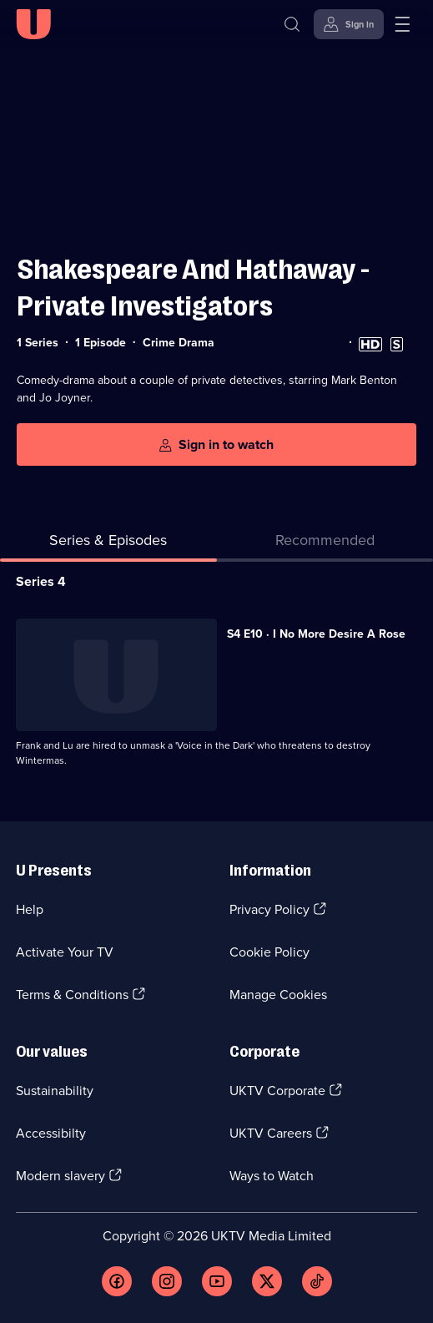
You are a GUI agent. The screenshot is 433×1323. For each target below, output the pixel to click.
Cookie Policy (269, 952)
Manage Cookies (278, 994)
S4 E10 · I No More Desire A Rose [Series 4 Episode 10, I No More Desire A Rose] (316, 634)
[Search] (292, 24)
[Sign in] (349, 24)
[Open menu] (402, 24)
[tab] (325, 543)
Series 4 (41, 581)
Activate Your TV (64, 952)
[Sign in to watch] (216, 444)
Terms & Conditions (72, 994)
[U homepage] (33, 24)
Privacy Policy (269, 909)
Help (29, 909)
